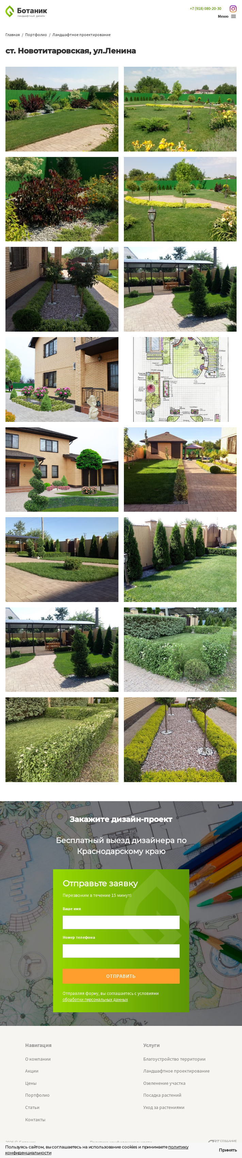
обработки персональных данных (95, 999)
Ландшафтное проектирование (176, 1071)
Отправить (121, 976)
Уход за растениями (163, 1107)
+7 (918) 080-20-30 (205, 8)
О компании (38, 1059)
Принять (228, 1150)
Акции (31, 1071)
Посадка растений (162, 1095)
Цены (30, 1083)
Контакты (35, 1119)
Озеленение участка (164, 1083)
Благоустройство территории (174, 1059)
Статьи (32, 1107)
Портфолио (37, 1095)
